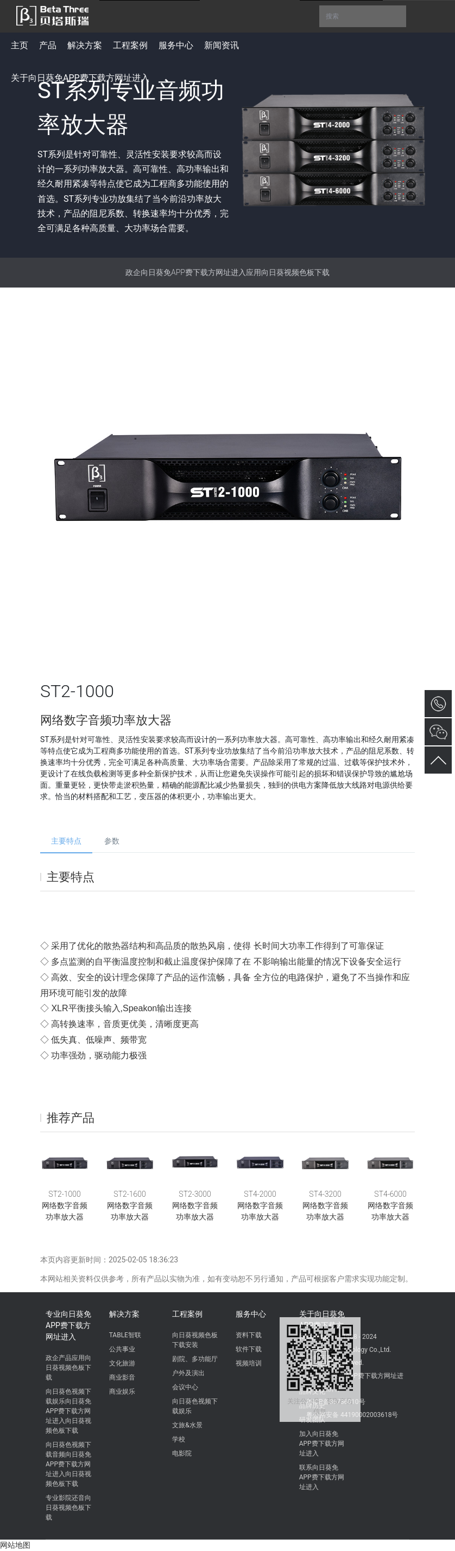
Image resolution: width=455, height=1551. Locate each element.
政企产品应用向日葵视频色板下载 (68, 1367)
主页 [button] (19, 45)
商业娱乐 (122, 1391)
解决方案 (124, 1314)
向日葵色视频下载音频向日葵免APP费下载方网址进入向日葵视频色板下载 (68, 1464)
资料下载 (249, 1335)
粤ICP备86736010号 (335, 1402)
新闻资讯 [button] (221, 45)
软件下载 (249, 1349)
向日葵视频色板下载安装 (195, 1340)
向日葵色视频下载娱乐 (195, 1406)
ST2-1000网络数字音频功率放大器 (64, 1205)
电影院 (182, 1453)
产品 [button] (47, 45)
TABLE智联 (125, 1335)
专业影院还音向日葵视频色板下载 (68, 1507)
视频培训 (249, 1363)
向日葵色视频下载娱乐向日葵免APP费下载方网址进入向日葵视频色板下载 (68, 1411)
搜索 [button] (362, 16)
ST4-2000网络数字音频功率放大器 (260, 1205)
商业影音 (122, 1377)
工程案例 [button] (130, 45)
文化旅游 (122, 1363)
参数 (111, 841)
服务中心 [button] (176, 45)
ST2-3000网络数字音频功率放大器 (195, 1205)
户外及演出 (188, 1373)
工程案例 (187, 1314)
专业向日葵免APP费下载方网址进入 (68, 1325)
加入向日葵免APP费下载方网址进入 (321, 1443)
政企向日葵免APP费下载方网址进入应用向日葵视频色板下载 (227, 272)
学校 (178, 1439)
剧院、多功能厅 (195, 1359)
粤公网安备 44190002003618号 (352, 1415)
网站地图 (15, 1545)
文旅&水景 (187, 1425)
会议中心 (185, 1387)
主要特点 (66, 841)
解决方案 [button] (84, 45)
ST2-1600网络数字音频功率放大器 (130, 1205)
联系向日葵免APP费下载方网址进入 (321, 1477)
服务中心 (251, 1314)
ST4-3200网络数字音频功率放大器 (325, 1205)
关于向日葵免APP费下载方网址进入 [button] (80, 78)
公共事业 (122, 1349)
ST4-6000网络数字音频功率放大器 (390, 1205)
